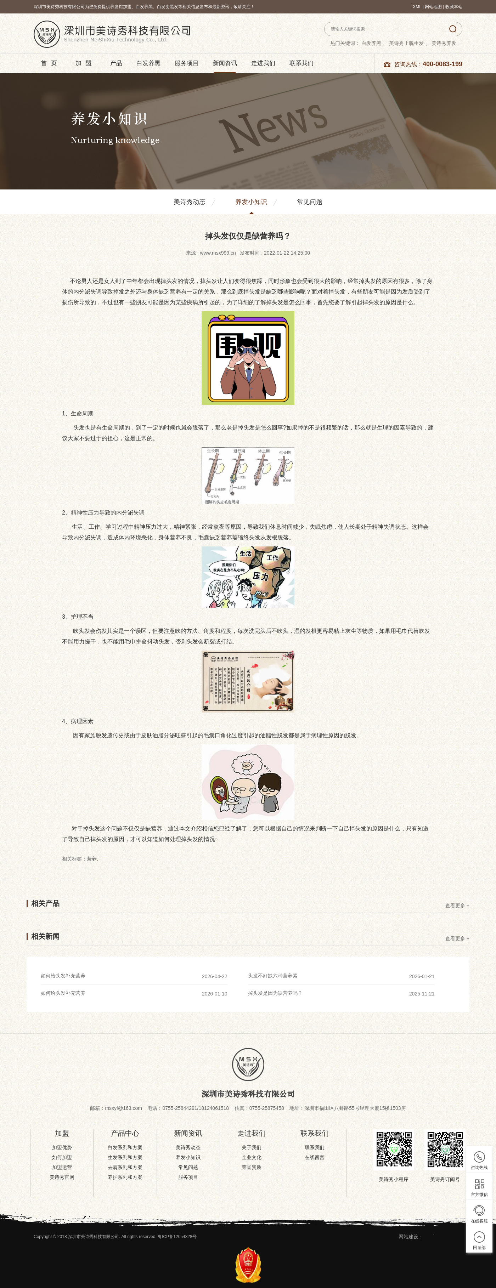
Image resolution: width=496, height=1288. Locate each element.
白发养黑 (148, 63)
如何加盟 (62, 1157)
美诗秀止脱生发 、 (409, 43)
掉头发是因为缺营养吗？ (275, 993)
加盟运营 (62, 1167)
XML (417, 6)
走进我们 (263, 63)
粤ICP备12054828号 (177, 1236)
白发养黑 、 (374, 43)
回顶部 (479, 1247)
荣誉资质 (251, 1167)
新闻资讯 (225, 63)
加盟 (85, 63)
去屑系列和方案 (125, 1167)
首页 (51, 63)
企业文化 (251, 1157)
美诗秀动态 (189, 201)
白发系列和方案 (125, 1147)
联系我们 (301, 63)
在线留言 (315, 1157)
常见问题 (309, 201)
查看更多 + (457, 905)
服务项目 (187, 63)
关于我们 (251, 1147)
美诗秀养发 (444, 43)
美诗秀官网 (62, 1177)
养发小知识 (251, 201)
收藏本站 (453, 6)
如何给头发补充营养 (63, 975)
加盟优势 (62, 1147)
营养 (92, 859)
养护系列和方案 (125, 1177)
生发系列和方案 (125, 1157)
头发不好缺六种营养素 (273, 975)
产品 (116, 63)
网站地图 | (435, 6)
